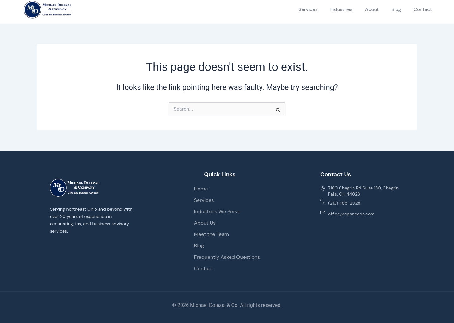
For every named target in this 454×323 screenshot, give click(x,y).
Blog (396, 9)
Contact (423, 9)
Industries (341, 9)
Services (307, 9)
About (372, 9)
